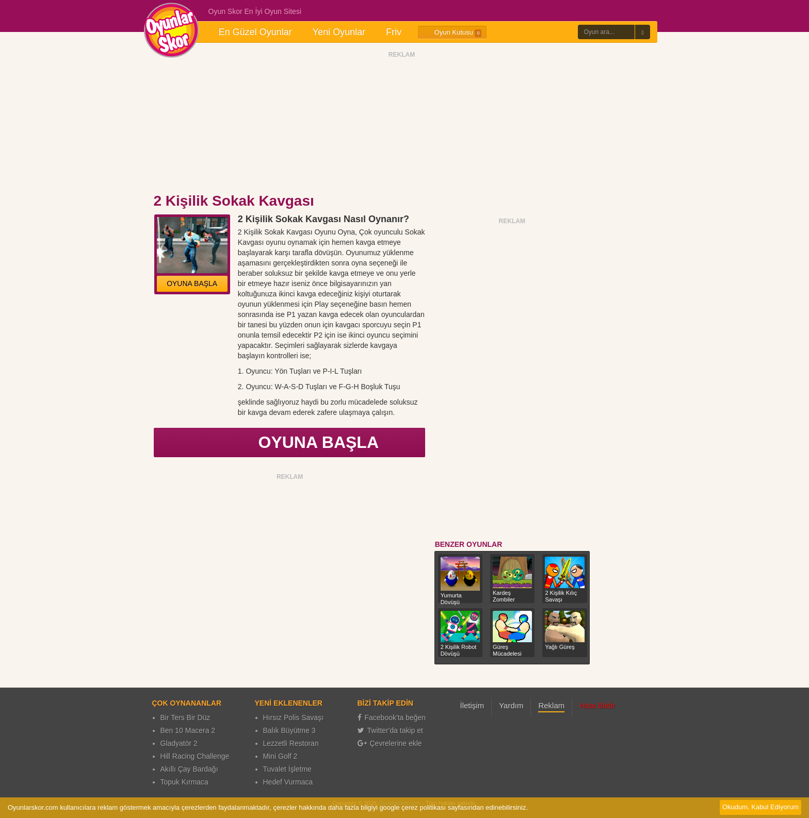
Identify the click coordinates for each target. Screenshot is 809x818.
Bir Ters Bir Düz (185, 717)
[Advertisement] (402, 125)
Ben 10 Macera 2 (188, 730)
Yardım (511, 705)
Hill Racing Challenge (195, 756)
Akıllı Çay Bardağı (189, 769)
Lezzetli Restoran (291, 743)
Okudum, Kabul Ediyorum (760, 807)
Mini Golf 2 (280, 756)
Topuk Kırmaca (184, 782)
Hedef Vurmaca (288, 782)
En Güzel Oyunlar (255, 32)
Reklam (551, 705)
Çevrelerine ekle (390, 743)
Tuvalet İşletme (287, 769)
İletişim (472, 705)
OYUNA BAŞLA (192, 283)
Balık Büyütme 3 (289, 730)
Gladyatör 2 (179, 743)
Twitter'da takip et (391, 730)
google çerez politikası (412, 807)
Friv (393, 32)
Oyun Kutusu (452, 32)
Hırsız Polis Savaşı (293, 717)
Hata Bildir (597, 705)
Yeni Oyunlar (339, 32)
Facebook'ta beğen (392, 717)
